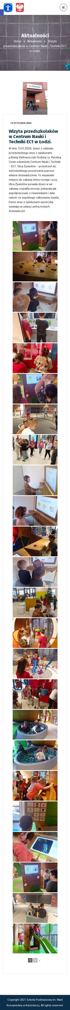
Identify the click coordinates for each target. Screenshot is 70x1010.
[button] (2, 12)
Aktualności (34, 41)
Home (17, 41)
